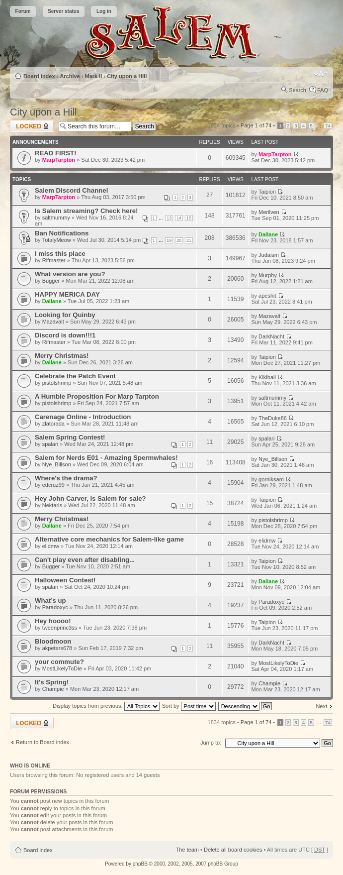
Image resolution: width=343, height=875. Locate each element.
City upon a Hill (127, 76)
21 (188, 240)
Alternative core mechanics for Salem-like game (109, 539)
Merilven (268, 212)
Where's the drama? (66, 478)
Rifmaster (54, 260)
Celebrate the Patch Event (75, 376)
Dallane (268, 234)
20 (178, 240)
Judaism (268, 255)
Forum (23, 11)
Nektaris (52, 505)
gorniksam (271, 479)
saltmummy (56, 217)
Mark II (93, 76)
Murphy (267, 275)
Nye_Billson (56, 464)
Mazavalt (53, 322)
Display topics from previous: (106, 706)
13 (169, 218)
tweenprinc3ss (59, 628)
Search (297, 90)
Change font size (321, 74)
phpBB (140, 864)
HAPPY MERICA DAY (67, 294)
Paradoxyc (55, 607)
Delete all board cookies (233, 850)
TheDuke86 (272, 418)
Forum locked (32, 126)
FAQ (322, 90)
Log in (103, 11)
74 (328, 125)
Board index (39, 76)
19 (169, 240)
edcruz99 (53, 485)
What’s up (50, 600)
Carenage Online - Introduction (83, 417)
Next (321, 706)
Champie (53, 689)
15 (188, 218)
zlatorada (53, 424)
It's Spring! (52, 682)
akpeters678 (57, 648)
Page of (256, 125)
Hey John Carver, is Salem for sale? (90, 498)
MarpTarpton (58, 160)
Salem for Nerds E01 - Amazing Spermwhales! (106, 457)
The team (187, 850)
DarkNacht (271, 336)
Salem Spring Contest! (70, 437)
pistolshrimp (57, 383)
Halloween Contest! (65, 580)
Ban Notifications (61, 233)
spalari (50, 444)
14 (178, 218)
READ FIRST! (56, 153)
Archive (70, 76)
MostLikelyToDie (62, 668)
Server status (63, 11)
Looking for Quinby (65, 315)
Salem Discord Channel (71, 190)
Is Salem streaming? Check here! (86, 211)
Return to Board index (42, 742)
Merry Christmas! (61, 355)
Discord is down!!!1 (65, 335)
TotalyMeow (56, 240)
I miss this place (60, 253)
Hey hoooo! (53, 621)
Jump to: (210, 743)
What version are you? (70, 274)
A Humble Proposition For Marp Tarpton (97, 396)
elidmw (50, 546)
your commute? (59, 661)
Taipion (267, 192)
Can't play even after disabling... (85, 559)
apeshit (267, 296)
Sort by (189, 706)
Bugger (51, 281)
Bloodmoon (53, 641)
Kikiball (267, 377)
